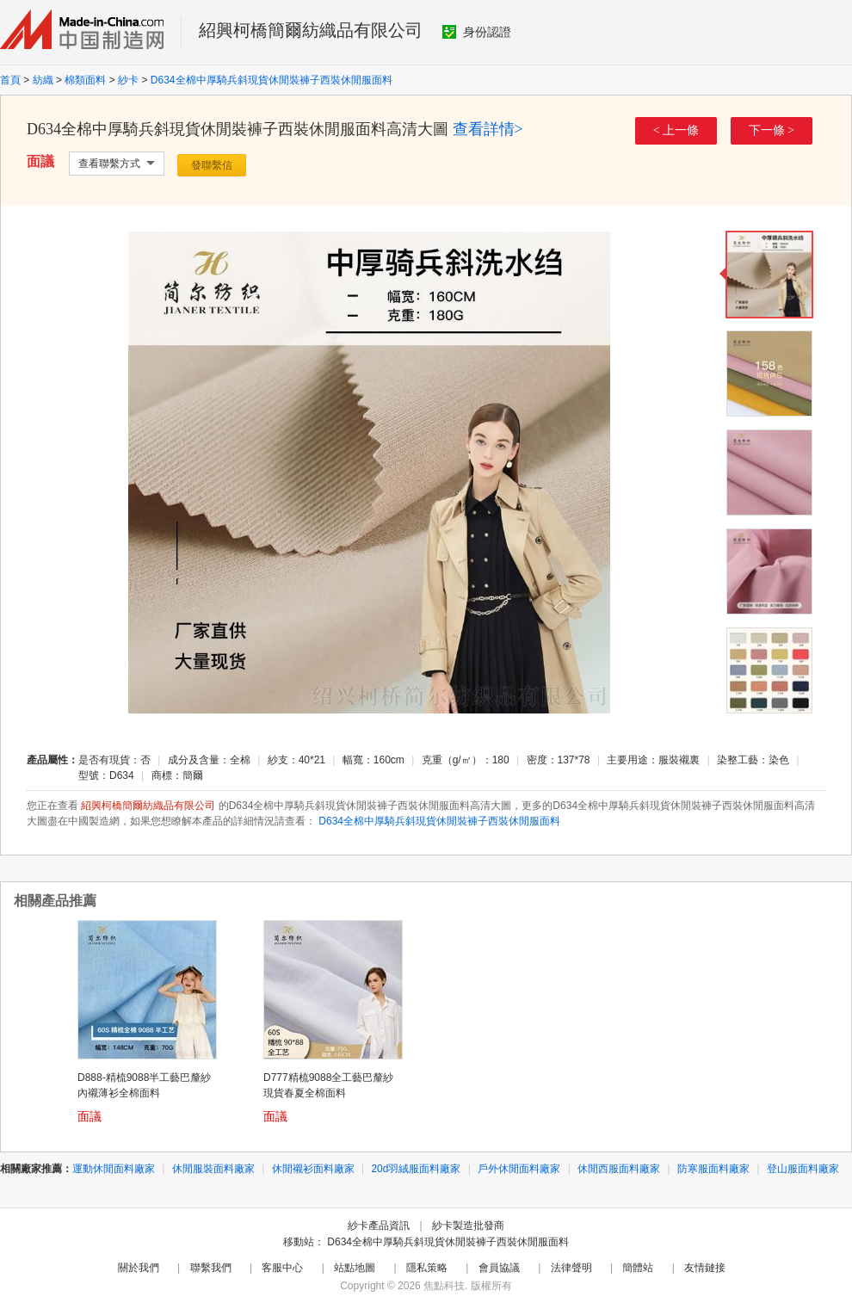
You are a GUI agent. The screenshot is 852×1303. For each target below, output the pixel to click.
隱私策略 (427, 1268)
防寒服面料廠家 (713, 1169)
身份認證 (476, 32)
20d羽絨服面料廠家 (415, 1169)
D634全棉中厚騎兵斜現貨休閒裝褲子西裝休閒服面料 (271, 80)
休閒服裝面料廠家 (213, 1169)
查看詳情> (488, 129)
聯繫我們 (211, 1268)
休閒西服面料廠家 (618, 1169)
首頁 (10, 80)
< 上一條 (676, 130)
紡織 (43, 80)
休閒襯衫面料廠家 (313, 1169)
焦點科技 (444, 1286)
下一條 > (771, 130)
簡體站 (637, 1268)
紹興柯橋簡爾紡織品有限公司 (311, 30)
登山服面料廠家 (803, 1169)
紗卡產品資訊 (379, 1226)
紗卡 (128, 80)
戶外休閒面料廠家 (519, 1169)
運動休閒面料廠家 (113, 1169)
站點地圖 (354, 1268)
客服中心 (282, 1268)
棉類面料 (85, 80)
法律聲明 (571, 1268)
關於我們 (138, 1268)
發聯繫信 (211, 165)
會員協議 (499, 1268)
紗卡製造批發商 (468, 1226)
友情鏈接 (704, 1268)
